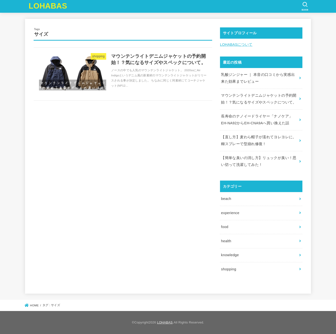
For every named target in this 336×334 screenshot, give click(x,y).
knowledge (230, 255)
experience (230, 213)
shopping (228, 269)
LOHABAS (48, 6)
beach (226, 199)
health (226, 241)
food (224, 227)
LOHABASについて (236, 44)
